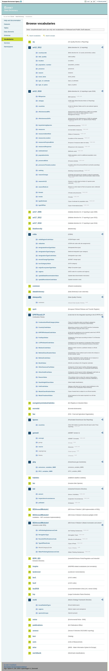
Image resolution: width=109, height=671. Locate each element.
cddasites (41, 243)
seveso (35, 631)
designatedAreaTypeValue (46, 247)
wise (34, 647)
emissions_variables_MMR (47, 467)
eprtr (34, 309)
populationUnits (43, 155)
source (40, 446)
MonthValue (42, 363)
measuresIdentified (44, 134)
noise (35, 619)
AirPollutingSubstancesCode (47, 530)
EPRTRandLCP (39, 315)
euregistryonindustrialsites (43, 403)
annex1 (40, 494)
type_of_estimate (44, 81)
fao (34, 414)
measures (41, 129)
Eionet (12, 16)
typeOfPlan (42, 205)
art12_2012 (37, 47)
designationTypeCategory (46, 251)
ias (34, 483)
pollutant (41, 502)
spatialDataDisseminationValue (48, 275)
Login (88, 1)
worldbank (37, 653)
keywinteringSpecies (45, 125)
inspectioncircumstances (46, 498)
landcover (37, 572)
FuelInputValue (43, 337)
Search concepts (50, 35)
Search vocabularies (34, 35)
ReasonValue (42, 377)
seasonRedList (43, 187)
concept (41, 438)
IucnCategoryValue (44, 263)
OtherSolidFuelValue (45, 372)
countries (41, 106)
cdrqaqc (41, 101)
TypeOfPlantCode (44, 543)
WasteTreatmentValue (45, 395)
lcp (34, 594)
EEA (12, 1)
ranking (40, 170)
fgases (35, 420)
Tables (6, 28)
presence (41, 69)
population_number (44, 65)
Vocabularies (8, 39)
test (34, 636)
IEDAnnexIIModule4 (40, 523)
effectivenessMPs (44, 112)
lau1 (34, 577)
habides (36, 478)
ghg (34, 462)
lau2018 (36, 589)
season (40, 73)
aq (34, 42)
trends (40, 196)
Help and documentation (12, 20)
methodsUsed (42, 151)
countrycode (42, 53)
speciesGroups (43, 613)
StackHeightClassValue (46, 382)
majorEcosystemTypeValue (47, 267)
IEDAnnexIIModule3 (40, 515)
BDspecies (41, 96)
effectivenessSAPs (44, 118)
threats (40, 192)
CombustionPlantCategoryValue (48, 322)
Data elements (9, 32)
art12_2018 (37, 91)
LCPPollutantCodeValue (46, 342)
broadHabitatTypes (44, 605)
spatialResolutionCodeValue (47, 279)
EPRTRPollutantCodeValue (47, 332)
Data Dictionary (20, 16)
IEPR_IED (36, 558)
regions (40, 271)
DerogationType (43, 534)
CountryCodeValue (44, 327)
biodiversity (37, 229)
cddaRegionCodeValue (45, 239)
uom (34, 642)
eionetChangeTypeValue (46, 259)
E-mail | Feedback (10, 665)
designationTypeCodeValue (47, 255)
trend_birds (42, 77)
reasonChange (43, 174)
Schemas (7, 35)
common (36, 286)
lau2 (34, 583)
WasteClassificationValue (46, 391)
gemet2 (36, 433)
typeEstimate (42, 201)
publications (38, 625)
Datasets (7, 24)
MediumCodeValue (44, 348)
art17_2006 (37, 212)
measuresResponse (44, 146)
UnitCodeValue (43, 386)
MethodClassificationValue (47, 353)
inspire (35, 566)
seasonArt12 (42, 181)
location (41, 61)
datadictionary (38, 292)
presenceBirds (43, 160)
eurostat (36, 408)
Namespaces (8, 47)
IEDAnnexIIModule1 (40, 509)
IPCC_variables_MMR (45, 471)
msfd (35, 600)
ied (34, 489)
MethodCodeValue (44, 358)
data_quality (42, 56)
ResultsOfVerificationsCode (47, 539)
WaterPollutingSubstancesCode (48, 552)
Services (7, 43)
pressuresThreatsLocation (47, 165)
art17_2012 (37, 217)
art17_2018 (37, 223)
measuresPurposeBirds (46, 142)
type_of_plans (43, 85)
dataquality (37, 297)
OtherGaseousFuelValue (46, 367)
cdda (35, 234)
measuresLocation (44, 138)
